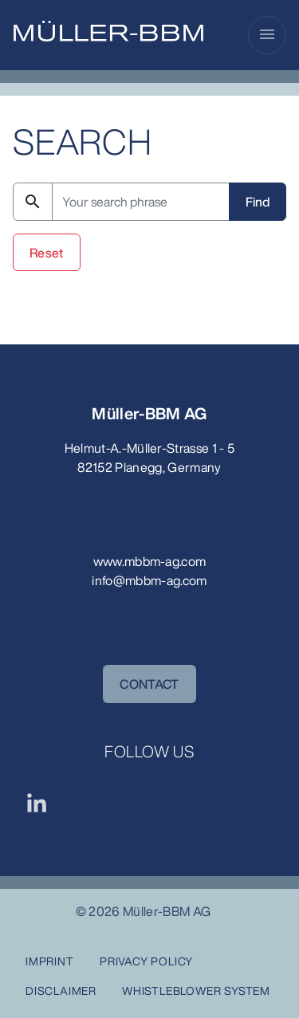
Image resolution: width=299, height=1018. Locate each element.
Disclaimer (61, 990)
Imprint (50, 961)
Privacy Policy (146, 961)
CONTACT (149, 684)
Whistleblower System (196, 990)
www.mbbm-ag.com (150, 561)
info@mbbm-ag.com (149, 580)
